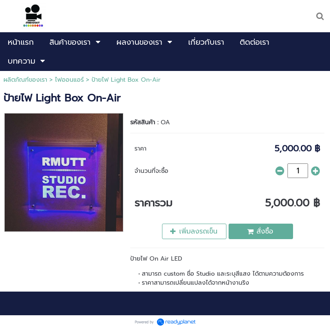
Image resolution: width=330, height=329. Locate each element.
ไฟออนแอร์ (69, 79)
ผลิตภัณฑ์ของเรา (25, 79)
